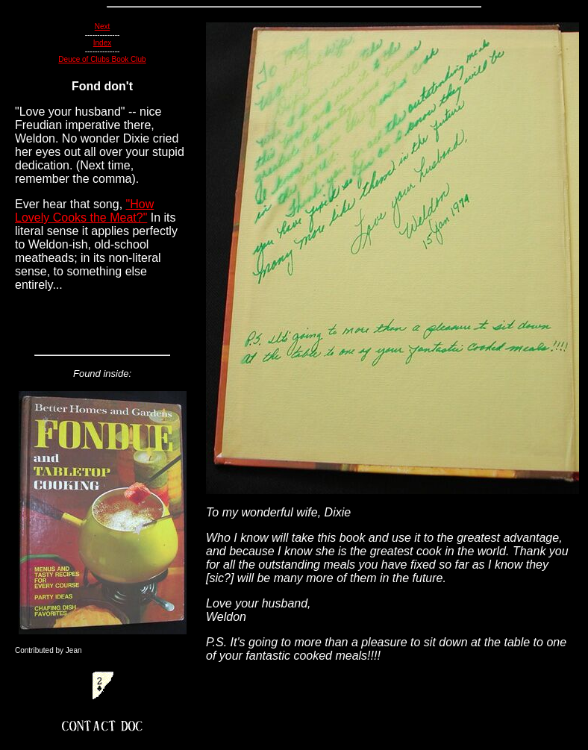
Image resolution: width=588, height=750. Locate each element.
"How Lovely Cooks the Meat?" (84, 211)
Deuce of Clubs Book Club (102, 59)
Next (102, 26)
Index (102, 43)
